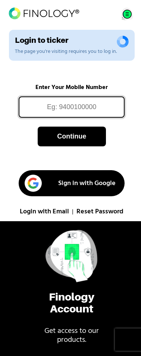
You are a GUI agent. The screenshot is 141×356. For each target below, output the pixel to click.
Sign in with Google (70, 183)
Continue (71, 136)
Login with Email (44, 211)
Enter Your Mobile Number (71, 87)
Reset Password (99, 211)
